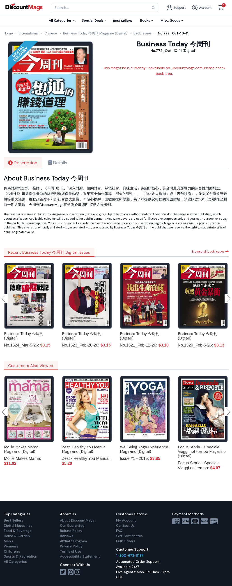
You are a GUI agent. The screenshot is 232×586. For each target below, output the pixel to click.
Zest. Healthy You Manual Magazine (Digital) (84, 449)
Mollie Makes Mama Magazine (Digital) (21, 449)
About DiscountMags (77, 520)
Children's (12, 551)
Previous (4, 298)
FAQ (119, 531)
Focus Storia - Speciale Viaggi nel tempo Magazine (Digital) (202, 451)
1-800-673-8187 (129, 555)
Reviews (66, 536)
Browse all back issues (210, 251)
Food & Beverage (18, 531)
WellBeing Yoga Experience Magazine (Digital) (144, 449)
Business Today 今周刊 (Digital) (24, 336)
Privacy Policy (71, 546)
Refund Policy (71, 531)
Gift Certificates (129, 536)
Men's (8, 541)
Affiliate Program (73, 541)
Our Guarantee (72, 525)
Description (22, 163)
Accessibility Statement (80, 556)
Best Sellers (13, 520)
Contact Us (125, 525)
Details (57, 163)
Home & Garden (17, 536)
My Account (126, 520)
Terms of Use (70, 551)
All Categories (15, 561)
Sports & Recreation (20, 556)
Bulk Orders (125, 541)
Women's (11, 546)
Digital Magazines (18, 525)
